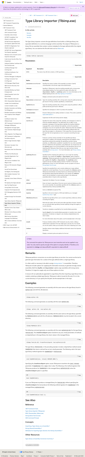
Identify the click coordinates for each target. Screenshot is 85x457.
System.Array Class (47, 194)
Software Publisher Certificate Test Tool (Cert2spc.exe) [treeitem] (13, 64)
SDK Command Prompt (32, 418)
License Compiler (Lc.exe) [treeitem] (11, 105)
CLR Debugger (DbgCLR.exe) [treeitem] (12, 83)
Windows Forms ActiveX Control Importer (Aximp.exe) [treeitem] (13, 55)
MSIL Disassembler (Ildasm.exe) (34, 413)
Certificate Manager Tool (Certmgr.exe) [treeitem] (11, 69)
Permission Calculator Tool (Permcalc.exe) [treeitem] (11, 146)
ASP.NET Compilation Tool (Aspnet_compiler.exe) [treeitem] (11, 38)
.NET (30, 15)
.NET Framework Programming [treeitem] (11, 23)
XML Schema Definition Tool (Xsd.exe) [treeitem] (13, 222)
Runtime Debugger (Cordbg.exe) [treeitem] (13, 76)
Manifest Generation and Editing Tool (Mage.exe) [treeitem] (13, 109)
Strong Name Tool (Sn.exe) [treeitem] (11, 187)
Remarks (29, 33)
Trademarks (68, 456)
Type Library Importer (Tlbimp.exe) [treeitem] (13, 204)
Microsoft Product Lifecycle (47, 7)
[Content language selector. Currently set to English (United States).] (9, 452)
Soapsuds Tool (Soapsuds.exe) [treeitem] (12, 190)
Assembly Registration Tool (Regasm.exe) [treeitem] (11, 157)
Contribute (29, 456)
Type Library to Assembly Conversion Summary (39, 439)
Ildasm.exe (61, 48)
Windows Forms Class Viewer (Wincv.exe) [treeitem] (12, 208)
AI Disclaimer (4, 456)
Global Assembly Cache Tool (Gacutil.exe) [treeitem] (12, 95)
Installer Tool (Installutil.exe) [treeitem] (12, 103)
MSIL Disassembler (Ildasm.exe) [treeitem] (13, 101)
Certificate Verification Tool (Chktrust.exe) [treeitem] (11, 73)
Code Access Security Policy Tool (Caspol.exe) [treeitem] (13, 60)
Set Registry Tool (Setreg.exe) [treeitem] (12, 171)
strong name (54, 150)
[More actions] (81, 15)
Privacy (35, 456)
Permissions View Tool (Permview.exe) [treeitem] (13, 150)
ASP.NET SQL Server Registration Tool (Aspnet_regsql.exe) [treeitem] (13, 51)
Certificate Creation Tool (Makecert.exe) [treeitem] (11, 120)
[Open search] (77, 2)
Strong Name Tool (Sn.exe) (49, 165)
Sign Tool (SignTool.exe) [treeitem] (11, 185)
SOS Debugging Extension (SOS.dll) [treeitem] (13, 193)
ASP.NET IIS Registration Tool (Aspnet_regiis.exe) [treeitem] (12, 47)
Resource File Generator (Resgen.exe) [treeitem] (13, 166)
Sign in (81, 2)
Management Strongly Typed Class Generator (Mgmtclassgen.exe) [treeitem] (13, 129)
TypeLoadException (47, 114)
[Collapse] (20, 14)
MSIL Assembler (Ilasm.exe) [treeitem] (11, 98)
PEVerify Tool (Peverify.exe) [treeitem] (11, 154)
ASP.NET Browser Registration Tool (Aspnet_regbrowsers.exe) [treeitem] (12, 42)
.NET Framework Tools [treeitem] (10, 30)
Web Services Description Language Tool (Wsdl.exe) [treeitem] (11, 217)
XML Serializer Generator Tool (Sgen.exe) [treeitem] (12, 175)
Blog (22, 456)
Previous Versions (14, 456)
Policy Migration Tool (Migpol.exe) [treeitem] (13, 134)
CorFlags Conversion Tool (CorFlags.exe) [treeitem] (11, 80)
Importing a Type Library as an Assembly (37, 426)
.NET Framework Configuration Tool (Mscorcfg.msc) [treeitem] (12, 137)
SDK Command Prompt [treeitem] (11, 32)
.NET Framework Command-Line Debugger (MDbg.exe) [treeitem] (13, 124)
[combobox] (11, 17)
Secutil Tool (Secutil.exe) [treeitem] (11, 169)
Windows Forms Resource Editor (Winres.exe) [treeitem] (13, 213)
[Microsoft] (3, 2)
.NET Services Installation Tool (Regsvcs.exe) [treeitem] (12, 161)
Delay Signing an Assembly (64, 93)
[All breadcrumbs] (26, 15)
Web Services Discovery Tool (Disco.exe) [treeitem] (12, 86)
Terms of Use (60, 456)
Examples (29, 35)
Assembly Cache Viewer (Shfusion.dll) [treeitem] (13, 179)
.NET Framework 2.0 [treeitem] (8, 20)
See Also (29, 37)
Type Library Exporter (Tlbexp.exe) (35, 411)
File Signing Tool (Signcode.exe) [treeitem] (13, 183)
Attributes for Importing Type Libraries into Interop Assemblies (43, 430)
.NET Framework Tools (50, 15)
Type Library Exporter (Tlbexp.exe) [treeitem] (13, 201)
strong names (58, 263)
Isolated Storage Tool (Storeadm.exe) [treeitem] (13, 197)
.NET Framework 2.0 (38, 15)
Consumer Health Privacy (47, 456)
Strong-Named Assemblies (33, 428)
